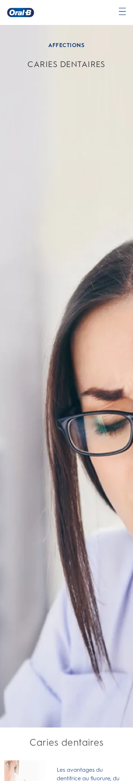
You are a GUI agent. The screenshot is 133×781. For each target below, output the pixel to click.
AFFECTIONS (67, 45)
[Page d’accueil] (20, 12)
